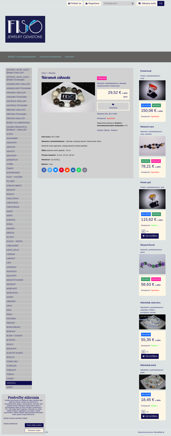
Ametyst (11, 147)
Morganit (12, 288)
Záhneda (11, 383)
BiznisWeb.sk (159, 432)
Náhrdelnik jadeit (148, 365)
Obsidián (11, 301)
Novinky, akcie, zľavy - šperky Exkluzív (18, 71)
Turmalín (12, 366)
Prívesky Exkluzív (16, 110)
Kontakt (69, 57)
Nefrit (10, 297)
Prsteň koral (145, 71)
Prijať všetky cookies (34, 425)
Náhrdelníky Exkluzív (18, 84)
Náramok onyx (147, 127)
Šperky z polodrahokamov (22, 57)
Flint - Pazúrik (14, 177)
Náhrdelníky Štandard (19, 88)
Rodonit (11, 331)
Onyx (9, 306)
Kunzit (10, 237)
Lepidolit (11, 267)
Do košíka (149, 236)
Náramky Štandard (17, 97)
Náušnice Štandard (17, 105)
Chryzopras (13, 207)
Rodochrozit (14, 327)
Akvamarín (12, 138)
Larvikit (11, 258)
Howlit (10, 194)
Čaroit (10, 168)
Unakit (10, 378)
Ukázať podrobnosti (10, 424)
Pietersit (11, 318)
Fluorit (11, 181)
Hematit (11, 190)
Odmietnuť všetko (34, 430)
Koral (10, 224)
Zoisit (10, 387)
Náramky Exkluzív (16, 92)
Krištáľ (10, 233)
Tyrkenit (11, 370)
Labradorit (12, 245)
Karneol (11, 220)
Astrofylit (12, 160)
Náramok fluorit (147, 245)
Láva (9, 262)
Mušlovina (12, 293)
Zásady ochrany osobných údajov (15, 418)
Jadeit (10, 211)
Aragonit (12, 155)
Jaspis (9, 215)
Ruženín (11, 340)
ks (144, 231)
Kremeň (11, 228)
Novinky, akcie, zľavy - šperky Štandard (18, 78)
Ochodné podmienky (51, 57)
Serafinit (11, 348)
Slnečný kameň (15, 353)
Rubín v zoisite (14, 335)
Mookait (11, 284)
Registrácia (92, 3)
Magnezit (12, 271)
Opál (9, 310)
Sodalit (11, 357)
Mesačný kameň (15, 280)
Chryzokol (12, 202)
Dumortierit (13, 172)
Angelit (11, 151)
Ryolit (10, 344)
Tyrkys (10, 374)
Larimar (11, 254)
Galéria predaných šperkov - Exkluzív (17, 128)
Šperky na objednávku (18, 122)
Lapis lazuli (13, 250)
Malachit (11, 275)
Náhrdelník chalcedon (150, 303)
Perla (9, 314)
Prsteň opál (145, 182)
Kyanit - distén (15, 241)
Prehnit (11, 323)
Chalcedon (12, 198)
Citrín (10, 164)
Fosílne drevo (14, 185)
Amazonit (12, 142)
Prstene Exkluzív (16, 118)
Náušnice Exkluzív (16, 101)
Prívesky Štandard (16, 114)
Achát (10, 134)
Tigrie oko (12, 361)
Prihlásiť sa (74, 3)
